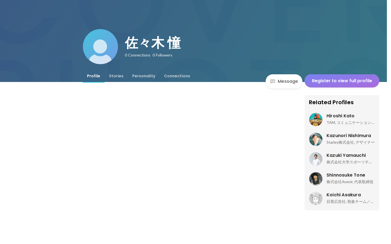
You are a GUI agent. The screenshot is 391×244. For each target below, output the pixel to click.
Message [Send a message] (284, 81)
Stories (116, 76)
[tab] (94, 76)
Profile (93, 76)
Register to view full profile (342, 81)
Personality (143, 76)
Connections (177, 76)
